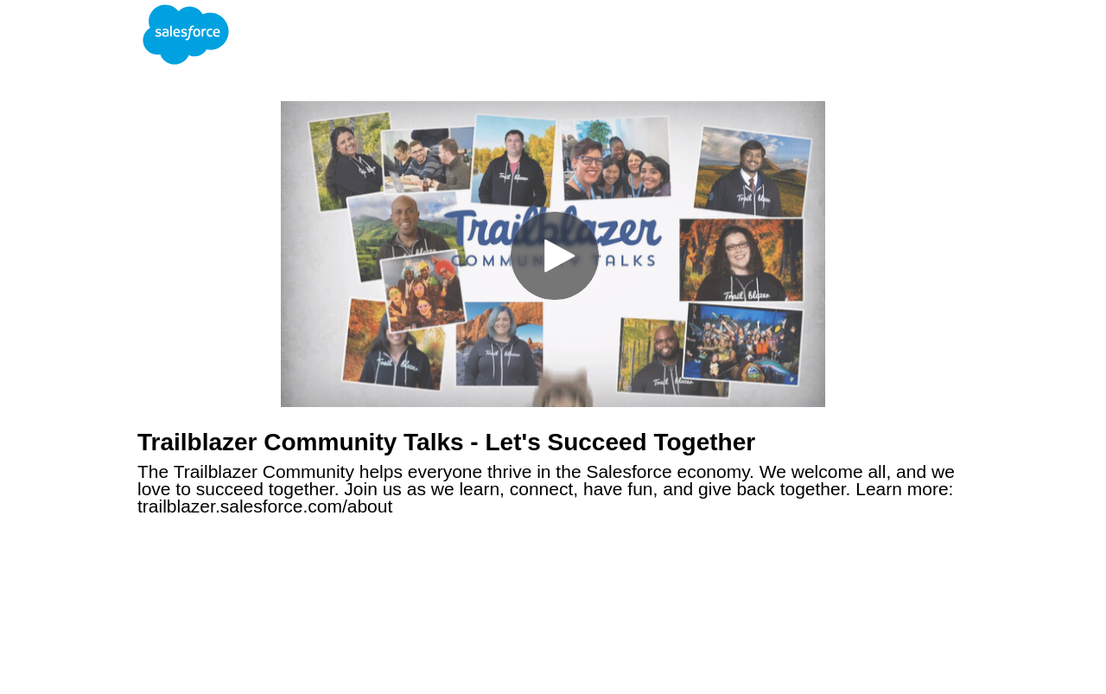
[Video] (553, 254)
